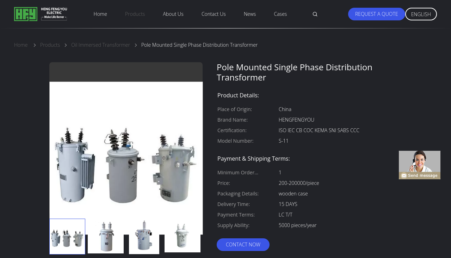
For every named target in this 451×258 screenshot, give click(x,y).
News (250, 14)
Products (135, 14)
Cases (280, 14)
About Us (173, 14)
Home (100, 14)
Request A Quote (376, 14)
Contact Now (243, 244)
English (421, 14)
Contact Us (214, 14)
